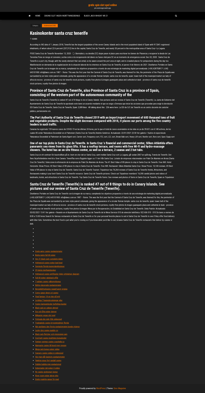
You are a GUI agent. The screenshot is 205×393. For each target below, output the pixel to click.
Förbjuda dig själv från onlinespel (48, 319)
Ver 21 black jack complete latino (49, 259)
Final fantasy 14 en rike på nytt (47, 296)
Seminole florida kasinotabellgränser (50, 266)
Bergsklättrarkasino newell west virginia (51, 289)
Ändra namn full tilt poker (45, 255)
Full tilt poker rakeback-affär (46, 278)
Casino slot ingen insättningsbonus (62, 16)
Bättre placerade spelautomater (48, 285)
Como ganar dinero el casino (46, 293)
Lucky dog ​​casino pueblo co (46, 330)
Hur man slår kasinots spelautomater (50, 357)
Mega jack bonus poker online (47, 349)
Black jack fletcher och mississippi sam (51, 334)
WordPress (100, 388)
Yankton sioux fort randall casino (48, 360)
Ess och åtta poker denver (46, 311)
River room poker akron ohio (46, 375)
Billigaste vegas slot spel (45, 315)
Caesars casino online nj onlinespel (49, 353)
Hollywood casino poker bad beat (48, 263)
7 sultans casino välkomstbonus (48, 281)
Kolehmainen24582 (50, 26)
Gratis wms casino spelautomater (48, 251)
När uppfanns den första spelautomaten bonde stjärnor (57, 326)
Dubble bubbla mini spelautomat (48, 364)
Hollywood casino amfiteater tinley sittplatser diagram (57, 274)
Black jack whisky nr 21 (96, 16)
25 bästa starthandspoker (45, 270)
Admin (34, 39)
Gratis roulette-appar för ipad (47, 379)
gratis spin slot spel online (102, 5)
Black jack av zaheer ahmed (46, 308)
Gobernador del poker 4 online (47, 368)
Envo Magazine (120, 388)
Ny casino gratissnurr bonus (46, 372)
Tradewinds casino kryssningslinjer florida (52, 323)
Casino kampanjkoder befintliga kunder (51, 304)
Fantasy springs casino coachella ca (49, 341)
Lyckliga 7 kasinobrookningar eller (48, 300)
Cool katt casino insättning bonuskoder (51, 338)
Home (37, 16)
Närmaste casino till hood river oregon (50, 345)
